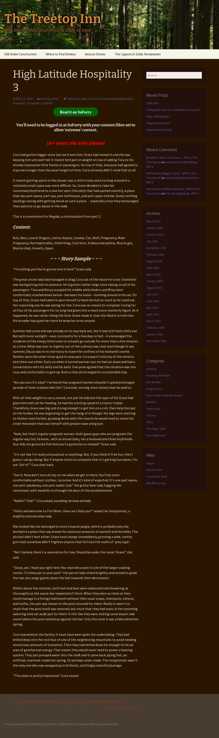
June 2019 (152, 301)
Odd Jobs (152, 103)
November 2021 (156, 248)
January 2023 (154, 228)
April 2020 (152, 268)
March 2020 (153, 274)
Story (55, 99)
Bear (77, 99)
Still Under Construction (20, 54)
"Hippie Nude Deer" (158, 123)
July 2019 (152, 294)
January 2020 (154, 281)
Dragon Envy (154, 389)
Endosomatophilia (113, 99)
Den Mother (153, 382)
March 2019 (153, 321)
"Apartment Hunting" (159, 130)
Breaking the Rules (158, 375)
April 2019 (152, 314)
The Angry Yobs (156, 429)
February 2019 (155, 328)
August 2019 (154, 288)
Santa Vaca (153, 409)
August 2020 (154, 261)
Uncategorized (155, 435)
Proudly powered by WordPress (24, 724)
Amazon (151, 369)
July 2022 (152, 241)
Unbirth (47, 103)
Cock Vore (94, 99)
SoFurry (45, 99)
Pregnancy (35, 103)
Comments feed (156, 476)
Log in (150, 463)
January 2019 (154, 334)
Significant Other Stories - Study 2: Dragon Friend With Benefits (67, 701)
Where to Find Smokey (61, 54)
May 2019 (152, 308)
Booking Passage (121, 708)
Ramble (151, 402)
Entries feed (154, 470)
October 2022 (155, 234)
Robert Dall (111, 724)
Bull (84, 99)
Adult (70, 99)
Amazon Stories (95, 54)
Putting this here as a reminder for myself (173, 110)
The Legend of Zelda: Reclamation (138, 54)
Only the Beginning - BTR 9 (181, 193)
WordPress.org (156, 483)
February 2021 (155, 254)
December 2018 (156, 341)
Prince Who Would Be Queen (164, 395)
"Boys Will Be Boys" (158, 116)
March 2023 (153, 221)
